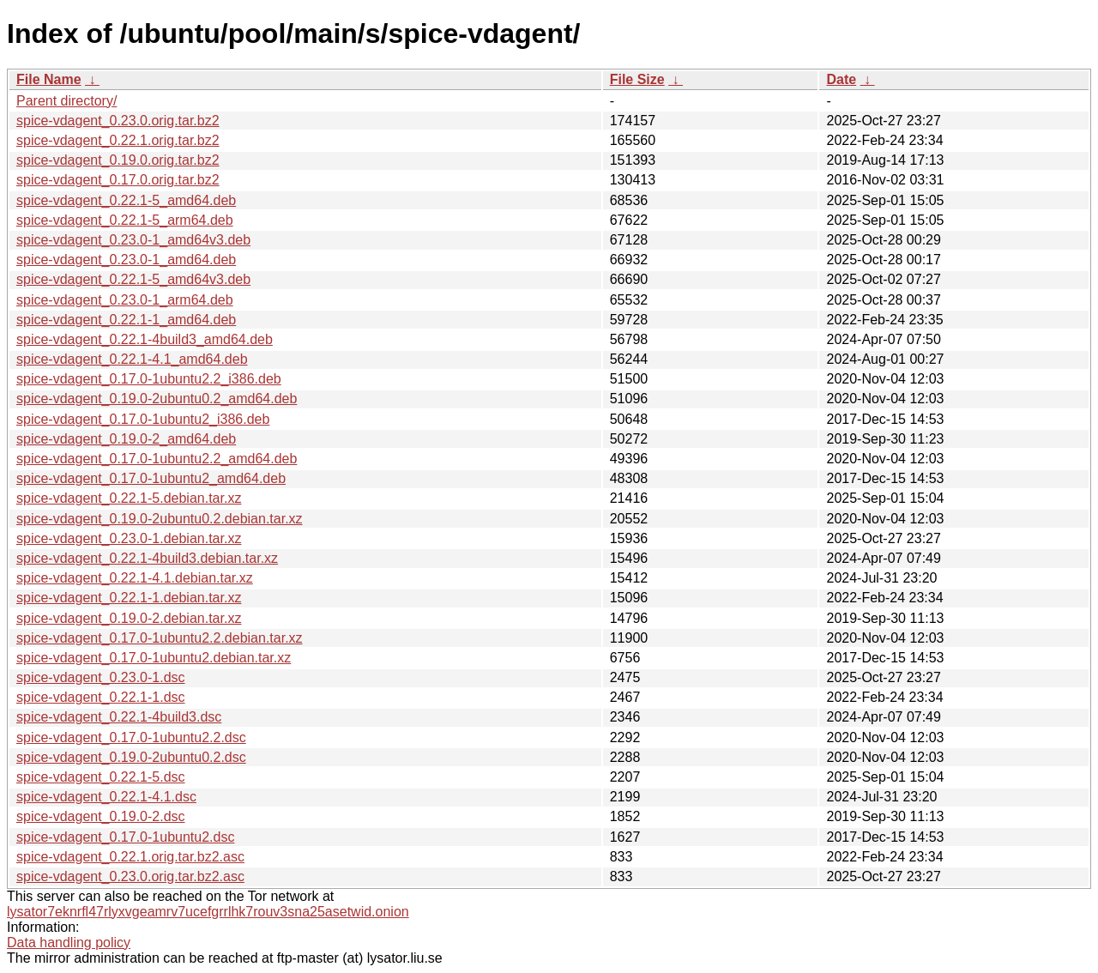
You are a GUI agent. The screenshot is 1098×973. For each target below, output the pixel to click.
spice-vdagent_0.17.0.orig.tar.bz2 (118, 179)
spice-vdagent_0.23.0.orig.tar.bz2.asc (130, 876)
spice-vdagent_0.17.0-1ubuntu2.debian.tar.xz (153, 657)
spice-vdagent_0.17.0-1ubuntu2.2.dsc (131, 737)
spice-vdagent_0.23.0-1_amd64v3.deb (133, 240)
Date (841, 79)
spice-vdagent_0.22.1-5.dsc (100, 777)
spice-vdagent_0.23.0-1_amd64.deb (126, 259)
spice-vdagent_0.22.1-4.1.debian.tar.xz (134, 578)
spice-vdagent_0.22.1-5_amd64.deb (126, 200)
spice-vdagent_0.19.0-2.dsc (100, 816)
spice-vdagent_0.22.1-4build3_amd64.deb (144, 339)
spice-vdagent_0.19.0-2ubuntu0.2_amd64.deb (156, 398)
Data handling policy (68, 942)
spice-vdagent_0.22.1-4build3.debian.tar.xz (147, 558)
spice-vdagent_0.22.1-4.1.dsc (106, 796)
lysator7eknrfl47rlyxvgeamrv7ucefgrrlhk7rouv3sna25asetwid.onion (208, 911)
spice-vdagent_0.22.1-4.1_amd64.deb (132, 359)
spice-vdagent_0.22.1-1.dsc (100, 697)
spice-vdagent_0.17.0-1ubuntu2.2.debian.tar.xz (159, 638)
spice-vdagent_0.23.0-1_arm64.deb (124, 300)
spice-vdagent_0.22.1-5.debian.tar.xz (128, 498)
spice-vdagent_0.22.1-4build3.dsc (118, 717)
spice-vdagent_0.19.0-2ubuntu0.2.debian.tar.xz (159, 518)
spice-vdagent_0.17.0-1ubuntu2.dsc (125, 837)
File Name (48, 79)
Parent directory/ (66, 101)
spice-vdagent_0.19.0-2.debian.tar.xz (128, 618)
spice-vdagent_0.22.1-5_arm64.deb (124, 220)
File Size (637, 79)
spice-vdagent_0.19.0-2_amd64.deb (126, 439)
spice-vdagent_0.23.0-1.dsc (100, 677)
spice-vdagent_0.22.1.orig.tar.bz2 (118, 140)
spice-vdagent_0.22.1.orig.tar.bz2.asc (130, 856)
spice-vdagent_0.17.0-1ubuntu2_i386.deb (142, 419)
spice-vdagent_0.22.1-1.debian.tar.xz (128, 597)
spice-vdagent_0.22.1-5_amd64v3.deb (133, 279)
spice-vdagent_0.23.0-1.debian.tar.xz (128, 538)
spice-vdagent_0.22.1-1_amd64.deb (126, 319)
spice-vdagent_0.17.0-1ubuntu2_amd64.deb (151, 478)
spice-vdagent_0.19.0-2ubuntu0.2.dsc (131, 757)
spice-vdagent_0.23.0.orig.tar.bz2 (118, 120)
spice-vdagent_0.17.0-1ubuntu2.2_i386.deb (148, 379)
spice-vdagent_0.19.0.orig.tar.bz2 (118, 160)
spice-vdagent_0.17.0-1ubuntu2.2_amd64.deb (156, 458)
